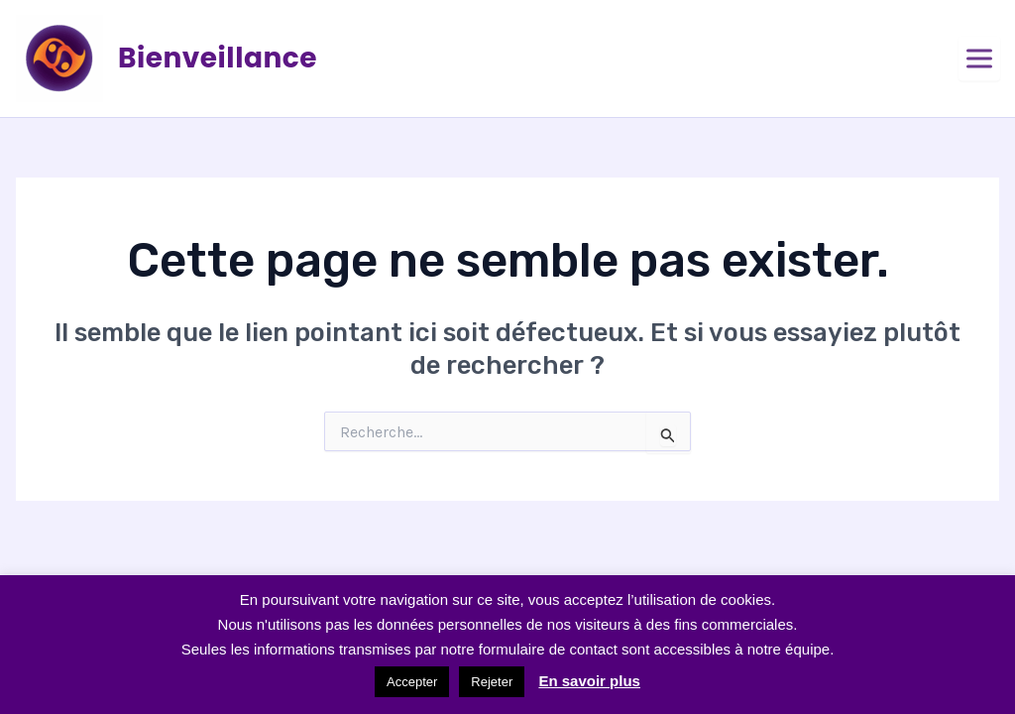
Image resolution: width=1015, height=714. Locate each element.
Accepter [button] (412, 681)
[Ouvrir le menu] (979, 59)
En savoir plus (589, 680)
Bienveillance (217, 58)
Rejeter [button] (491, 681)
